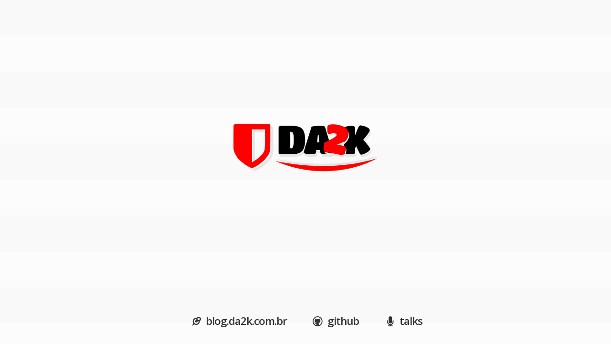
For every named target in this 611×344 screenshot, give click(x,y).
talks (402, 320)
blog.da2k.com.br (238, 320)
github (334, 320)
